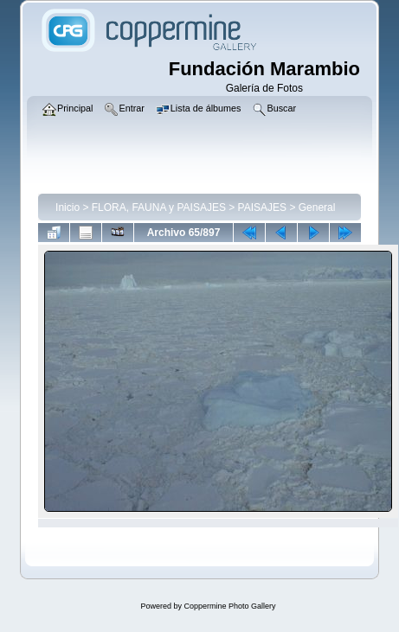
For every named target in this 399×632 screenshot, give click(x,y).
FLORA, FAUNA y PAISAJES (159, 207)
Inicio (67, 207)
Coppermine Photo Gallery (229, 606)
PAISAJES (262, 207)
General (317, 207)
